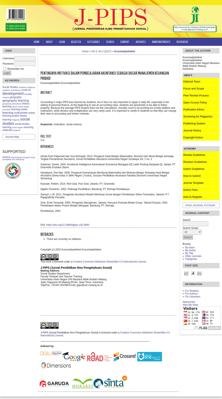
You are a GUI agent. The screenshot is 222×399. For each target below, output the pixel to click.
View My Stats (190, 304)
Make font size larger (199, 273)
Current (125, 42)
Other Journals (193, 256)
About (49, 42)
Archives (141, 42)
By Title (189, 253)
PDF (42, 140)
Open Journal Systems (200, 205)
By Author (190, 250)
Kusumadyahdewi (124, 51)
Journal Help (12, 136)
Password (8, 63)
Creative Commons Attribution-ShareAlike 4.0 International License (109, 261)
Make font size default (193, 273)
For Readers (192, 290)
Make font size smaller (186, 273)
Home (37, 42)
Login (62, 42)
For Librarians (192, 296)
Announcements (161, 42)
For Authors (191, 293)
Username (8, 58)
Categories (191, 259)
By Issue (190, 247)
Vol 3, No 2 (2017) (101, 51)
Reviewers (182, 42)
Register (76, 42)
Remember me (15, 68)
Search (110, 42)
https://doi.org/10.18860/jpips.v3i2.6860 (67, 224)
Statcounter (189, 302)
